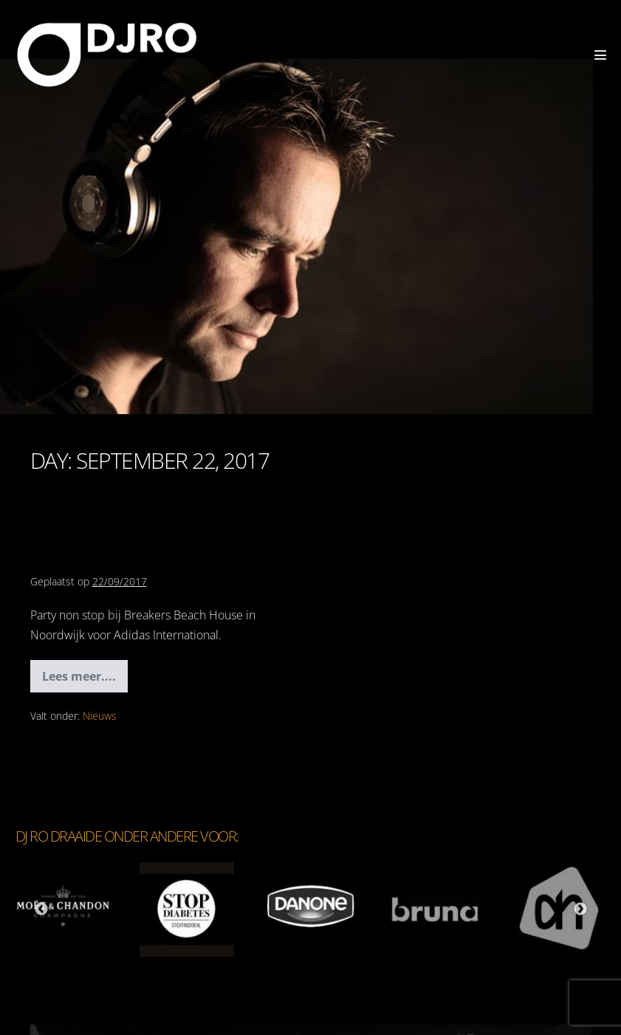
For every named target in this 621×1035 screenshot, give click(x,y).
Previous (41, 909)
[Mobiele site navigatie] (600, 55)
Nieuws (100, 716)
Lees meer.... (85, 680)
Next (580, 909)
